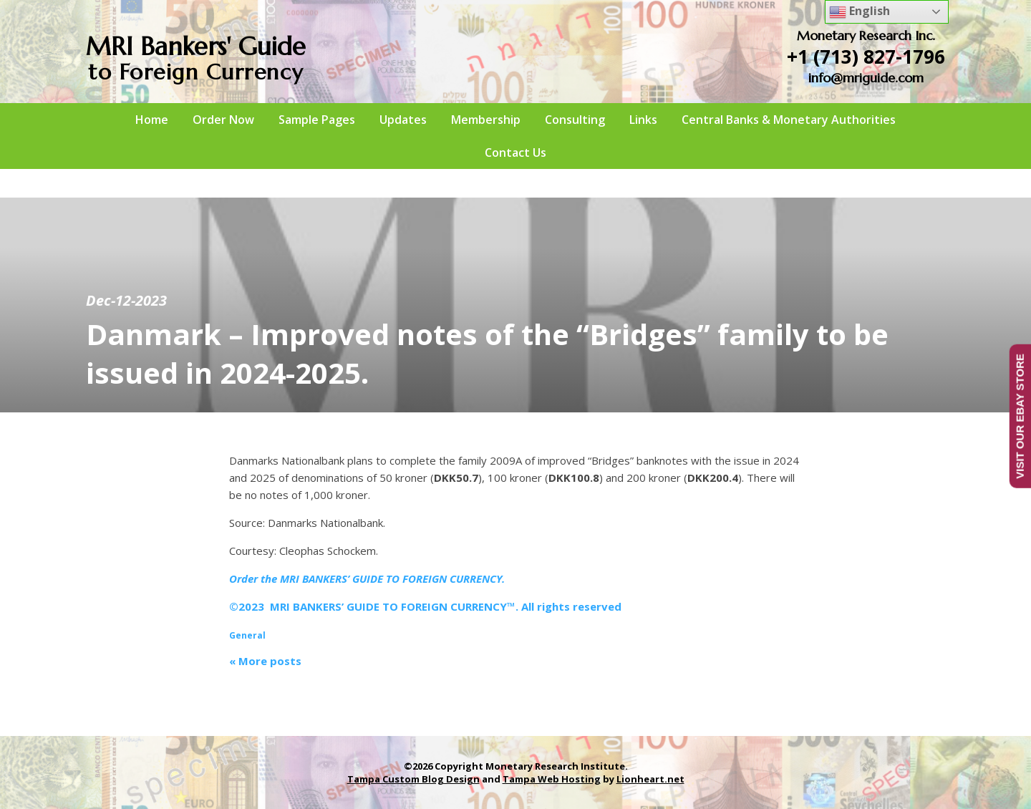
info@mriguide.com (866, 77)
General (247, 635)
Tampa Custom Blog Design (413, 778)
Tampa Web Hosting (552, 778)
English (859, 12)
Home (151, 119)
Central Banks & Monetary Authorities (789, 119)
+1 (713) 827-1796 (866, 56)
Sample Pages (317, 119)
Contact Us (515, 152)
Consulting (575, 119)
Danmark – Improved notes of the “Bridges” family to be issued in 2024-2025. (487, 353)
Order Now (223, 119)
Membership (486, 119)
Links (643, 119)
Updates (403, 119)
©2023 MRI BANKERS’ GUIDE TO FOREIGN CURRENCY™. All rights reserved (425, 606)
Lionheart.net (650, 778)
